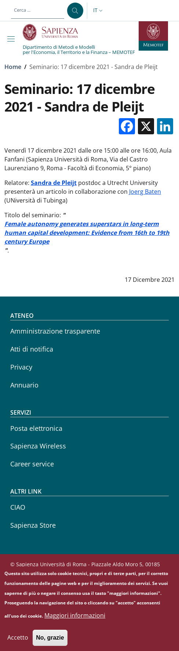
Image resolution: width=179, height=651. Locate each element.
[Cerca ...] (75, 11)
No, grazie (50, 643)
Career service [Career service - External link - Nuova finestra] (32, 463)
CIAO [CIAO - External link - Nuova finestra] (17, 507)
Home (12, 67)
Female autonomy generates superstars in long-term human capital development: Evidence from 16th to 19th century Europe (86, 233)
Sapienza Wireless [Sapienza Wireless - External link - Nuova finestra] (38, 445)
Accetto (17, 643)
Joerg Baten (145, 192)
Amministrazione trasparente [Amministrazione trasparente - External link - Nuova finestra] (55, 331)
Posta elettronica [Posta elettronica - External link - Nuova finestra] (36, 428)
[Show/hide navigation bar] (12, 39)
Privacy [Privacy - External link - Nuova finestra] (21, 367)
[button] (98, 11)
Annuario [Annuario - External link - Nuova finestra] (24, 385)
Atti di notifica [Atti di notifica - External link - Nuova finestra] (31, 349)
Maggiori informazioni (74, 621)
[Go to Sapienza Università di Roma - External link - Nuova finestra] (54, 32)
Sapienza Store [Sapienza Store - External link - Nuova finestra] (33, 525)
